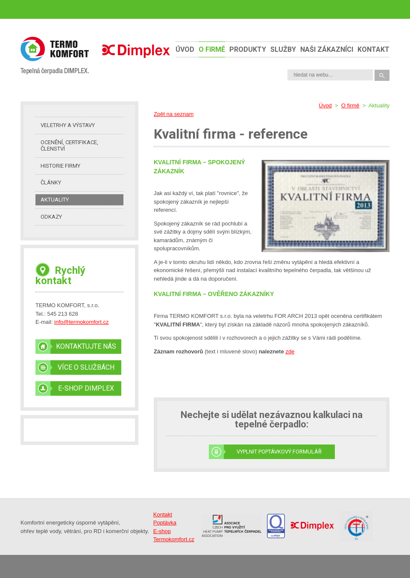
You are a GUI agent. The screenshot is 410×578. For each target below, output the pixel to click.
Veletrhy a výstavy (68, 125)
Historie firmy (60, 166)
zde (289, 351)
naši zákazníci (326, 49)
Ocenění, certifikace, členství (69, 145)
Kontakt (373, 49)
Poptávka (164, 522)
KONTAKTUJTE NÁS (86, 346)
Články (51, 182)
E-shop (162, 531)
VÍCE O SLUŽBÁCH (86, 367)
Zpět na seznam (173, 114)
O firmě (212, 49)
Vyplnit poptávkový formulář (279, 451)
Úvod (185, 49)
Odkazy (51, 216)
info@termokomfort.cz (81, 322)
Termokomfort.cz (173, 539)
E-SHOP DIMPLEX (86, 388)
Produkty (247, 49)
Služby (283, 49)
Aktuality (55, 199)
